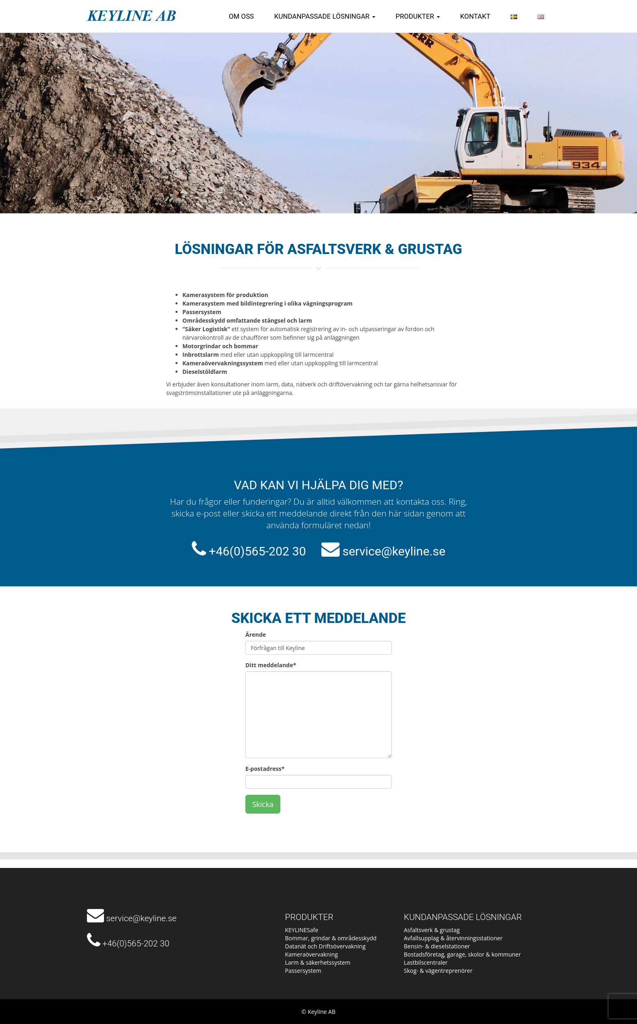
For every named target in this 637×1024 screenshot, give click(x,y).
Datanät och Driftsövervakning (325, 946)
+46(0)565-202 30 (257, 551)
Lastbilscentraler (426, 962)
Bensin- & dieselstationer (437, 946)
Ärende (255, 634)
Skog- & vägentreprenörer (438, 970)
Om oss (241, 16)
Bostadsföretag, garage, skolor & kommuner (462, 954)
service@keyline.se (393, 551)
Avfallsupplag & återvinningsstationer (453, 938)
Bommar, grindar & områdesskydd (331, 938)
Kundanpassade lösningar (324, 16)
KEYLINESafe (301, 930)
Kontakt (475, 16)
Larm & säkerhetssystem (318, 962)
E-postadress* (264, 768)
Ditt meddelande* (270, 665)
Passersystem (303, 970)
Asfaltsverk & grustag (432, 930)
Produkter (418, 16)
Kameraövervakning (311, 954)
